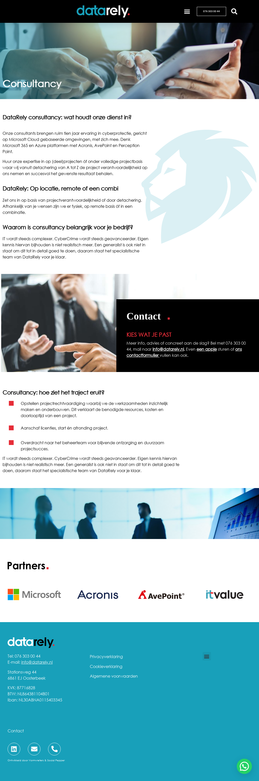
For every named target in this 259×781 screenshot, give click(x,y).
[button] (187, 11)
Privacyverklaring (106, 656)
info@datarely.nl (168, 349)
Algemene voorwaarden (114, 676)
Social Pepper (56, 760)
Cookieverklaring (106, 666)
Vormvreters (36, 760)
